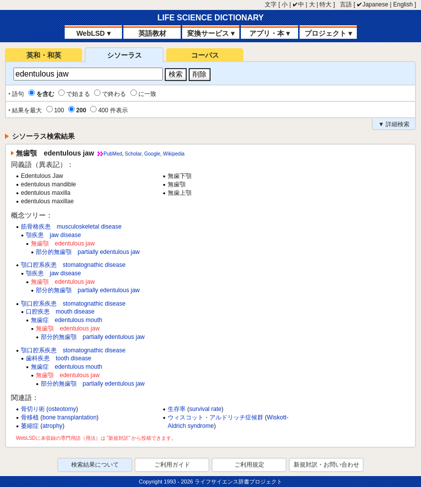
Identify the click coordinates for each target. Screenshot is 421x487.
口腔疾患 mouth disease (60, 311)
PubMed (113, 154)
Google (152, 154)
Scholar (133, 154)
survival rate (205, 409)
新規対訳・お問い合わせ (326, 464)
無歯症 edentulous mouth (66, 320)
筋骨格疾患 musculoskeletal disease (71, 226)
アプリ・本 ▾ (269, 33)
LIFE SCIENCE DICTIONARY (210, 17)
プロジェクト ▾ (328, 33)
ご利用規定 (249, 464)
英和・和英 (43, 55)
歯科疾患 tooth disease (58, 358)
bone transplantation (69, 417)
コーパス (205, 55)
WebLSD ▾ (93, 33)
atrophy (52, 425)
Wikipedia (174, 154)
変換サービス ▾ (210, 33)
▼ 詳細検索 (394, 124)
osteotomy (62, 409)
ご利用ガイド (172, 464)
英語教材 (152, 33)
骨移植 (30, 417)
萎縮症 (30, 425)
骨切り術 (33, 409)
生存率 (177, 409)
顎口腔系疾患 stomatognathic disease (73, 264)
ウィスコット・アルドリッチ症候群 (215, 417)
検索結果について (95, 464)
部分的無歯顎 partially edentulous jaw (88, 251)
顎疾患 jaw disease (53, 235)
